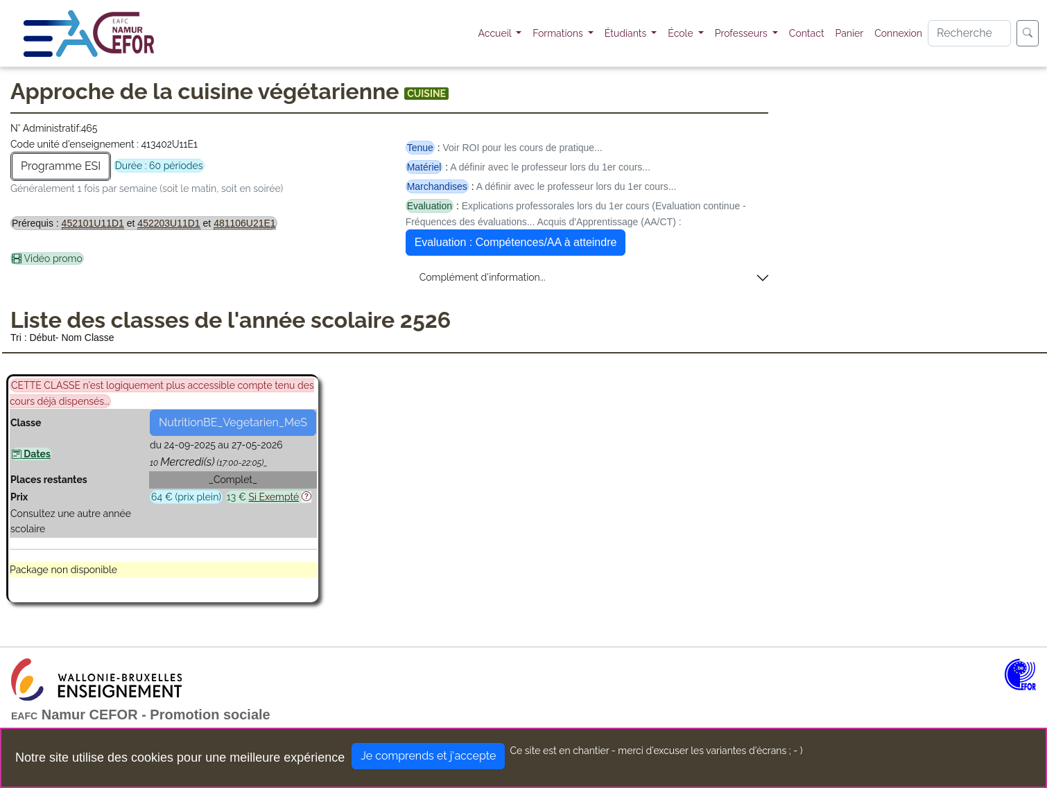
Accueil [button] (496, 33)
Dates (31, 453)
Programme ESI (61, 166)
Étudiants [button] (627, 33)
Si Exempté (273, 496)
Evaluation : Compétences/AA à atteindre (516, 242)
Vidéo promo (47, 258)
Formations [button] (559, 33)
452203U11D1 (168, 223)
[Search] (969, 33)
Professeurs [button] (742, 33)
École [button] (681, 33)
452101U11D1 (93, 223)
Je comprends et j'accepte (428, 755)
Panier (850, 33)
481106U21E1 (245, 223)
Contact (806, 33)
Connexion (898, 33)
